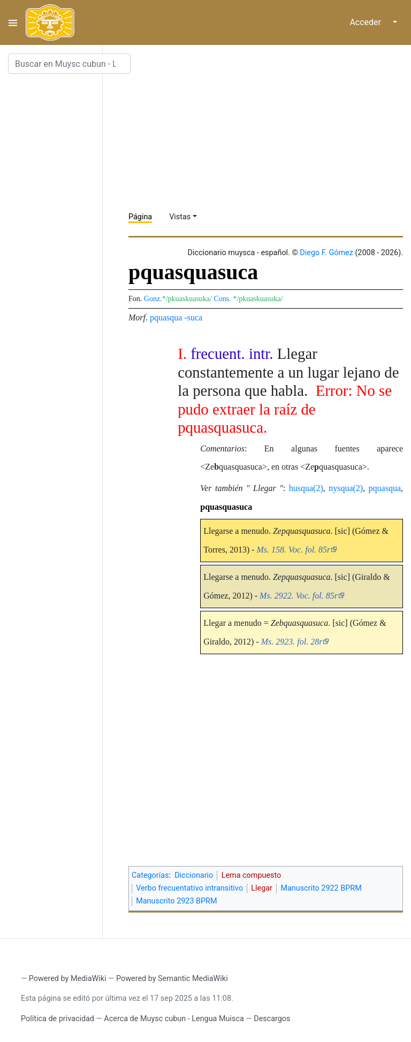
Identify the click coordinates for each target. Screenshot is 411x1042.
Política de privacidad (57, 1018)
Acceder (365, 22)
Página (140, 216)
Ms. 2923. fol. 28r (292, 641)
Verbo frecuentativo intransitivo (189, 888)
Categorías (150, 875)
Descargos (272, 1018)
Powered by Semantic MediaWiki (172, 978)
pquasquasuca (226, 506)
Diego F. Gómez (326, 252)
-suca (193, 317)
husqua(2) (306, 488)
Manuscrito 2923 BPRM (176, 901)
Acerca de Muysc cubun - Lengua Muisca (173, 1018)
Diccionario (193, 875)
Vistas (180, 216)
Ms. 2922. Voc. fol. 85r (299, 595)
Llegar (261, 888)
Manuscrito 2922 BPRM (320, 888)
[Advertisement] (269, 128)
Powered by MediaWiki (67, 978)
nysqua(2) (346, 488)
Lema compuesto (251, 875)
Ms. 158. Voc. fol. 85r (294, 549)
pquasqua (166, 317)
